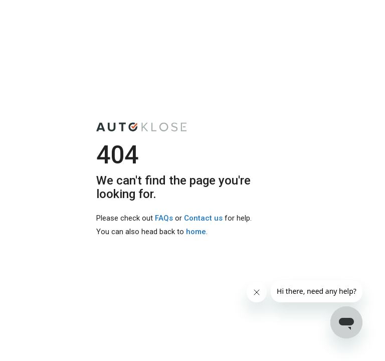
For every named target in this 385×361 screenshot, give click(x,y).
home (196, 231)
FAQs (164, 218)
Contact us (203, 218)
